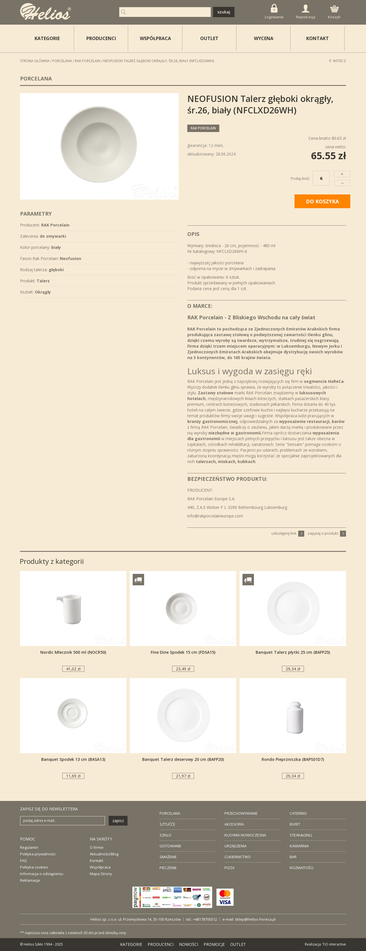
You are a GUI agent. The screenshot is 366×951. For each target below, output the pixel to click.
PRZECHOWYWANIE (241, 813)
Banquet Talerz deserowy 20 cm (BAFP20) (183, 759)
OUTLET (209, 38)
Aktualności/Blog (104, 854)
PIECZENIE (168, 867)
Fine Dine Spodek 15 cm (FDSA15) (183, 652)
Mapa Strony (101, 873)
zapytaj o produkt (327, 533)
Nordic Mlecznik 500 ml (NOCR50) (73, 652)
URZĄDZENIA (235, 845)
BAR (293, 856)
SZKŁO (165, 835)
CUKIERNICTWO (237, 856)
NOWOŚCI (188, 944)
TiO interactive (334, 944)
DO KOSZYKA (322, 201)
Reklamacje (30, 880)
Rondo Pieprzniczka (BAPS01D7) (293, 759)
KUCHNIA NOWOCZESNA (245, 835)
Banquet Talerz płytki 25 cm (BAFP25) (293, 652)
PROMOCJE (214, 944)
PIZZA (229, 867)
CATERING (298, 813)
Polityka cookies (34, 867)
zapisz (118, 820)
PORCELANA (170, 813)
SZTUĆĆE (167, 824)
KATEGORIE (131, 944)
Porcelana (62, 60)
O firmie (97, 847)
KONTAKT (317, 38)
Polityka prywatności (37, 854)
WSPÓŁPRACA (155, 38)
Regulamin (29, 847)
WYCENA (263, 38)
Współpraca (100, 867)
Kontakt (96, 860)
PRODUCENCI (101, 38)
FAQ (23, 860)
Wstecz (337, 60)
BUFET (295, 824)
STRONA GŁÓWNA (34, 60)
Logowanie (274, 11)
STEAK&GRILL (301, 835)
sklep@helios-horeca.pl (255, 919)
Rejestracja (305, 12)
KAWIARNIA (299, 845)
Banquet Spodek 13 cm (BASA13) (73, 759)
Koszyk (334, 12)
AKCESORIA (234, 824)
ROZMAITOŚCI (301, 867)
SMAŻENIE (168, 856)
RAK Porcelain (87, 60)
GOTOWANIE (170, 845)
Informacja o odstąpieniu (41, 873)
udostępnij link (287, 533)
